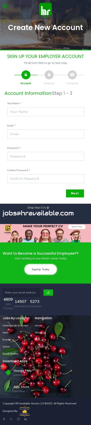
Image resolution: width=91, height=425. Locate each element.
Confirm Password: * (18, 170)
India (5, 332)
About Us (40, 332)
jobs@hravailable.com (38, 213)
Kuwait (7, 339)
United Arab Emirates (15, 325)
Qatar (6, 346)
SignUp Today (40, 269)
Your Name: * (14, 103)
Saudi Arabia (10, 353)
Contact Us (41, 346)
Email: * (11, 125)
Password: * (14, 147)
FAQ (37, 339)
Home (38, 325)
